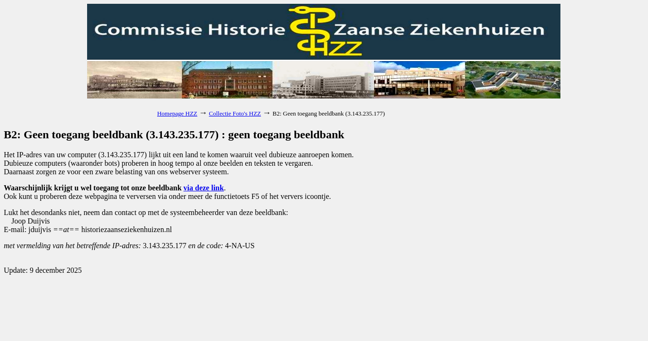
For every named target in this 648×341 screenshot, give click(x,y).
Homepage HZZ (177, 113)
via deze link (204, 188)
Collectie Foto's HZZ (235, 113)
